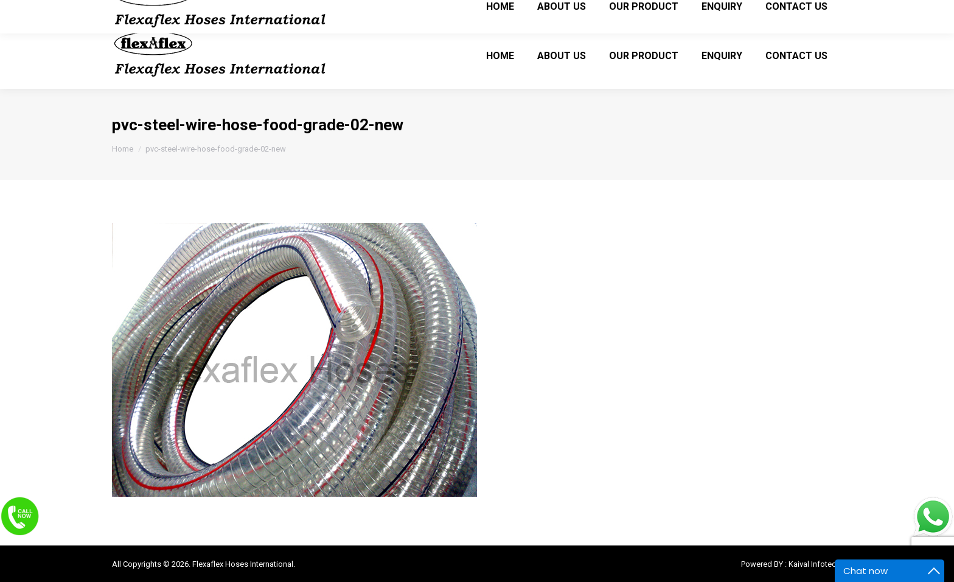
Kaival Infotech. (815, 564)
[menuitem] (500, 55)
